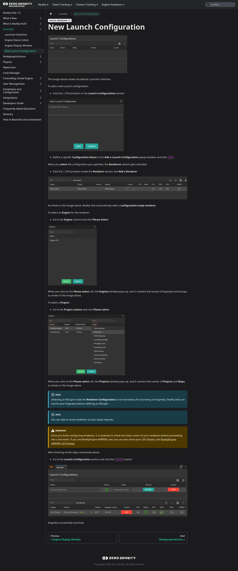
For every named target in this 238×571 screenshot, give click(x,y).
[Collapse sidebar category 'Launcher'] (40, 29)
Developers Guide (13, 103)
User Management (14, 83)
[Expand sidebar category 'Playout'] (40, 61)
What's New (10, 18)
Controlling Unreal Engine (18, 78)
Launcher (8, 29)
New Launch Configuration (20, 51)
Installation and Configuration (12, 91)
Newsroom (9, 67)
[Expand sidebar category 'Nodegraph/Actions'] (40, 56)
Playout (7, 62)
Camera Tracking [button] (85, 4)
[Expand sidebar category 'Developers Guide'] (40, 103)
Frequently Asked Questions (19, 108)
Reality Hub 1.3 (11, 12)
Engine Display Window (18, 45)
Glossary (8, 114)
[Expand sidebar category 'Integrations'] (40, 97)
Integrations (10, 97)
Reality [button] (42, 4)
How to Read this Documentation (22, 119)
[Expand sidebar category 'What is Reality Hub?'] (40, 23)
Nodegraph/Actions (14, 56)
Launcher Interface (16, 34)
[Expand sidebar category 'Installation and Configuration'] (40, 91)
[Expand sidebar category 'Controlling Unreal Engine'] (40, 78)
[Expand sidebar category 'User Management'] (40, 83)
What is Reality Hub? (15, 23)
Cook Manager (11, 73)
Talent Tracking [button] (61, 4)
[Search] (220, 4)
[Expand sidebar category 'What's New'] (40, 18)
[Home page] (51, 14)
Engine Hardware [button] (112, 4)
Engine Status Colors (17, 40)
